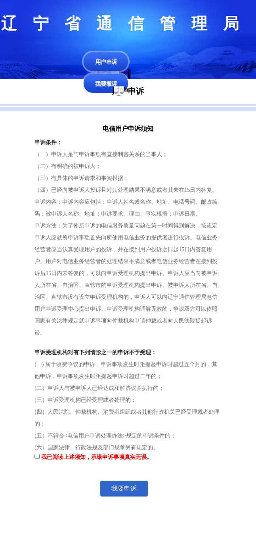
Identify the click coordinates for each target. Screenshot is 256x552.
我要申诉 (124, 488)
